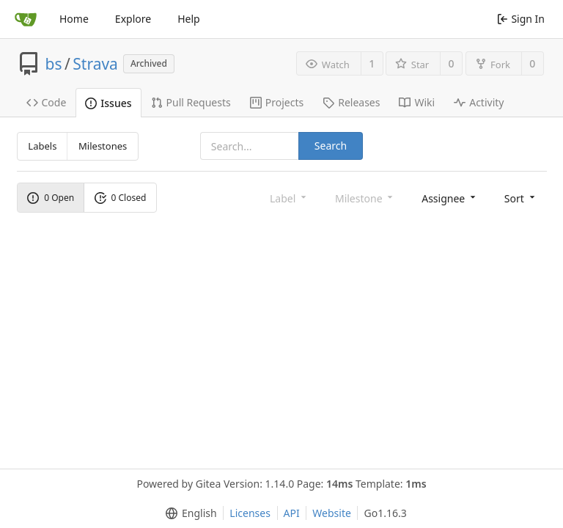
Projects (276, 102)
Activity (479, 102)
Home (74, 19)
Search (330, 146)
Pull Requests (191, 102)
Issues (108, 103)
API (292, 513)
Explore (133, 19)
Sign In (520, 19)
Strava (95, 63)
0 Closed (121, 197)
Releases (351, 102)
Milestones (102, 146)
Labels (42, 146)
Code (46, 102)
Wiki (417, 102)
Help (188, 19)
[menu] (449, 197)
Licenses (250, 513)
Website (331, 513)
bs (53, 63)
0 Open (50, 197)
